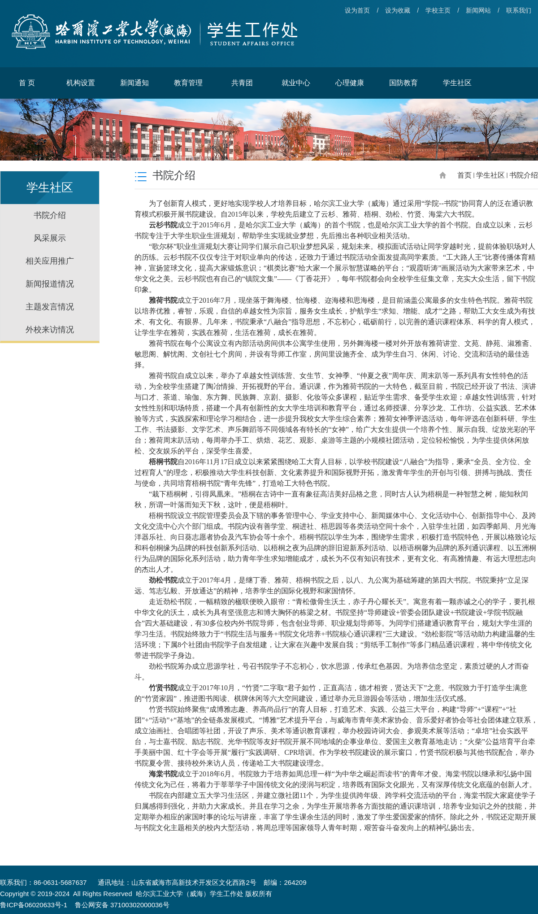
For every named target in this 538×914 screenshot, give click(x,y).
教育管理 (188, 83)
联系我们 (518, 10)
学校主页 (438, 10)
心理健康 (349, 83)
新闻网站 (478, 10)
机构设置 (80, 83)
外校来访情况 (50, 329)
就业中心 (296, 83)
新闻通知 (134, 83)
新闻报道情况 (50, 283)
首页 (464, 175)
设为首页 (357, 10)
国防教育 (403, 83)
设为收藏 (397, 10)
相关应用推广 (50, 261)
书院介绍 (50, 215)
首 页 (27, 83)
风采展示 (50, 238)
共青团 (242, 83)
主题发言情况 (50, 306)
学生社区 (457, 83)
